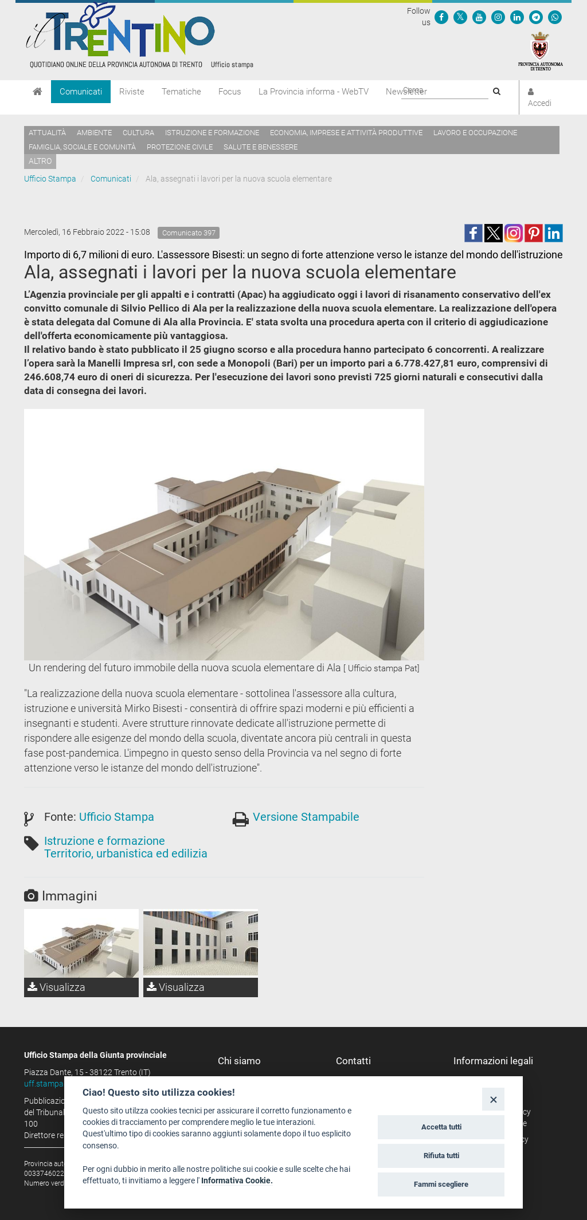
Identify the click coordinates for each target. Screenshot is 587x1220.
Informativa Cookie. (237, 1180)
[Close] (493, 1099)
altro (40, 161)
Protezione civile (180, 147)
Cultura (138, 132)
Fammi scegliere (441, 1184)
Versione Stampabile (306, 817)
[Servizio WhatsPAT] (555, 16)
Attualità (47, 132)
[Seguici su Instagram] (498, 16)
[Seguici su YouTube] (479, 16)
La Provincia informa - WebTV (314, 91)
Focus (229, 91)
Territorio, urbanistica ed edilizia (126, 853)
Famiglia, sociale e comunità (82, 147)
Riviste (131, 91)
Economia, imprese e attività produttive (346, 132)
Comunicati (81, 91)
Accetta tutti (441, 1127)
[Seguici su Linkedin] (517, 16)
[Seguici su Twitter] (460, 16)
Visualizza (56, 987)
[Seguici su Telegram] (536, 16)
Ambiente (94, 132)
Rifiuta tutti (441, 1155)
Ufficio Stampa (50, 178)
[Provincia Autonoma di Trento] (540, 50)
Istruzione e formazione (212, 132)
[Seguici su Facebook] (441, 16)
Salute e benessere (261, 147)
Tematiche (181, 91)
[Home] (37, 91)
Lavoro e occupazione (475, 132)
